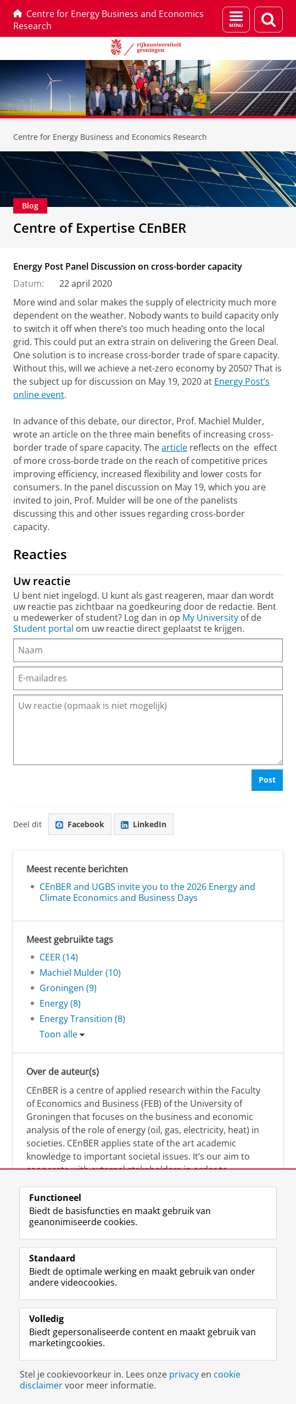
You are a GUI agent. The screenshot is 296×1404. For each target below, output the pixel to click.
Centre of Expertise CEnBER (99, 227)
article (174, 447)
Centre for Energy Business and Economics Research (108, 20)
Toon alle (58, 1034)
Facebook (79, 824)
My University (210, 617)
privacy (184, 1374)
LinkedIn (143, 824)
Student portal (43, 628)
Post (267, 779)
